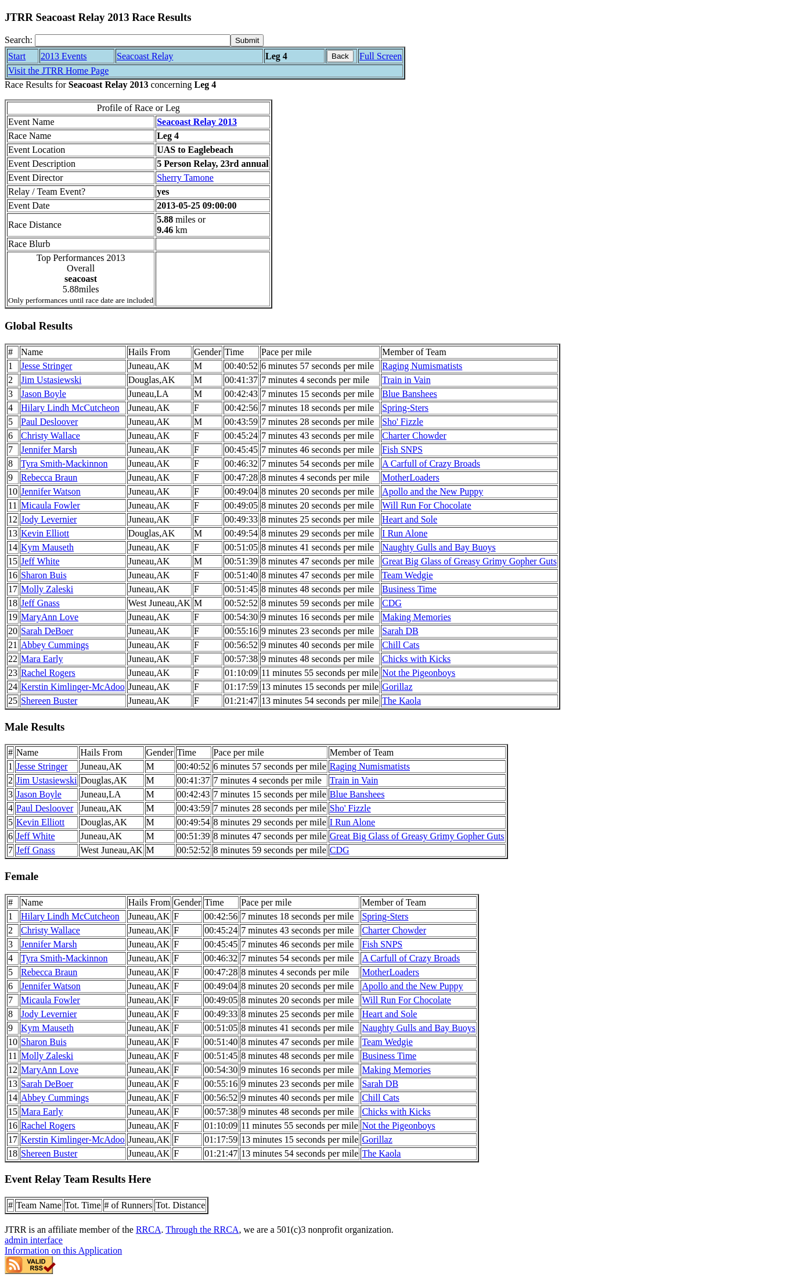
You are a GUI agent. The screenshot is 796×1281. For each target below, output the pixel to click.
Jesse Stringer (46, 366)
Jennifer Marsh (49, 450)
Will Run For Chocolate (426, 505)
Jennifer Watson (51, 491)
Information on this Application (63, 1250)
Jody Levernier (49, 519)
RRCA (148, 1230)
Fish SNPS (402, 450)
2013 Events (64, 56)
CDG (392, 603)
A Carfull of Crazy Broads (431, 463)
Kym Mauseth (47, 547)
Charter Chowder (414, 436)
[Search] (132, 40)
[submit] (247, 40)
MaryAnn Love (49, 617)
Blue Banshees (409, 394)
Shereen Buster (49, 701)
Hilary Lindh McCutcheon (70, 408)
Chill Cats (400, 645)
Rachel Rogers (48, 673)
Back (340, 56)
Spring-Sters (405, 408)
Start (17, 56)
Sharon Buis (44, 575)
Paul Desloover (49, 422)
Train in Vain (406, 380)
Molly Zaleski (47, 589)
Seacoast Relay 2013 (197, 122)
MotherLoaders (411, 477)
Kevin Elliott (45, 533)
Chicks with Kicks (416, 659)
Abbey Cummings (55, 645)
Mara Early (42, 659)
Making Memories (416, 617)
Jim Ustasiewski (51, 380)
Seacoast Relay (145, 56)
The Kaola (401, 701)
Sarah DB (400, 631)
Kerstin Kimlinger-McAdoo (73, 687)
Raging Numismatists (422, 366)
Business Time (409, 589)
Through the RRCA (202, 1230)
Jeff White (40, 561)
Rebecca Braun (49, 477)
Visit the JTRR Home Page (58, 71)
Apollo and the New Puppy (432, 491)
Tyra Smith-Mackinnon (64, 463)
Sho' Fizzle (402, 422)
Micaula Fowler (50, 505)
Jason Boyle (43, 394)
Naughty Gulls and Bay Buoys (439, 547)
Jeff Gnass (40, 603)
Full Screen (380, 56)
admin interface (34, 1240)
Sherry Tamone (185, 178)
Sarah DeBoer (47, 631)
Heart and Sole (409, 519)
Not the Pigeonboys (418, 673)
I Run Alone (404, 533)
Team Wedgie (407, 575)
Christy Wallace (50, 436)
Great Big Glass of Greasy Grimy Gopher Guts (469, 561)
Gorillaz (397, 687)
